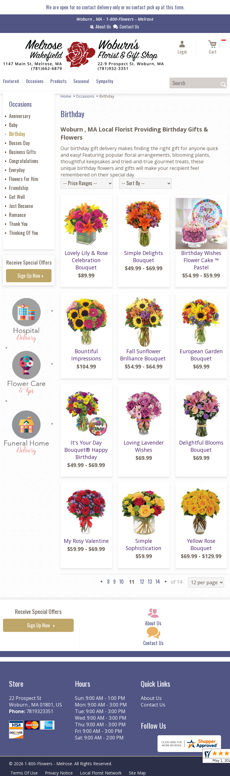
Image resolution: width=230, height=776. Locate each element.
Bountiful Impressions (86, 355)
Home (65, 96)
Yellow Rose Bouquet (201, 544)
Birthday (17, 134)
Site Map (137, 773)
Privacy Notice (59, 773)
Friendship (18, 187)
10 (121, 581)
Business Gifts (22, 151)
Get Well (17, 196)
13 (150, 581)
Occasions (85, 96)
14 (157, 581)
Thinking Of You (23, 232)
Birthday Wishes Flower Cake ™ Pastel (201, 260)
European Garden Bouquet (201, 355)
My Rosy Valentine (86, 540)
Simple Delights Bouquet (143, 256)
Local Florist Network (101, 773)
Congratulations (23, 160)
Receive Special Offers (29, 262)
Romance (17, 214)
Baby (13, 125)
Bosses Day (19, 143)
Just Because (21, 205)
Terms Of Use (24, 773)
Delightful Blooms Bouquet (201, 446)
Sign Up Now (28, 275)
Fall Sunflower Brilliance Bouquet (143, 355)
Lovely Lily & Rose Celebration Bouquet (86, 260)
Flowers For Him (23, 178)
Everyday (17, 169)
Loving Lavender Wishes (144, 446)
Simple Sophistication (143, 544)
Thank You (18, 223)
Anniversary (19, 116)
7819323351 (39, 711)
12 (142, 581)
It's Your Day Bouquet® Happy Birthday (86, 450)
